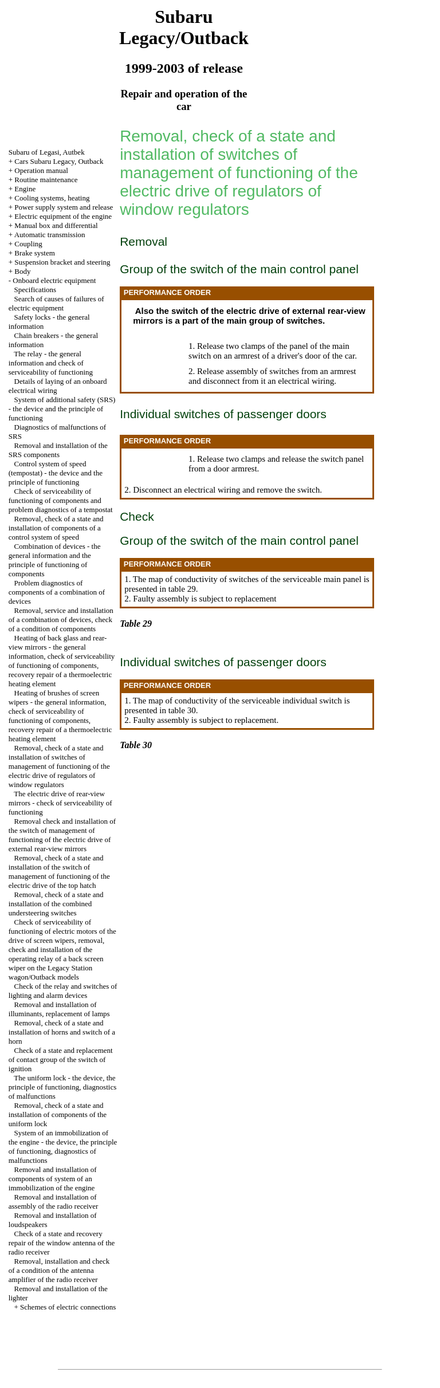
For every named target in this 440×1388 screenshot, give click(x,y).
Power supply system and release (63, 207)
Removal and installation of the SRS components (58, 450)
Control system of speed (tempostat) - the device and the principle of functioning (56, 472)
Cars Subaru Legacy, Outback (58, 161)
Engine (25, 188)
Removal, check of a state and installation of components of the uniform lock (58, 1114)
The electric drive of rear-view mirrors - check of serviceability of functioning (60, 802)
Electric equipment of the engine (63, 216)
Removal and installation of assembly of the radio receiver (54, 1201)
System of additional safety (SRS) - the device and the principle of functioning (62, 408)
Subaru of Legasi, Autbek (47, 152)
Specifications (35, 289)
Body (22, 271)
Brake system (34, 253)
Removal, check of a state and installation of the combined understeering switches (56, 903)
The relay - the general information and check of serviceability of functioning (51, 362)
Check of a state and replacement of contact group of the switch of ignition (61, 1059)
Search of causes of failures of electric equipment (56, 303)
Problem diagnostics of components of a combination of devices (57, 592)
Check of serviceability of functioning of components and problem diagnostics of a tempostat (61, 500)
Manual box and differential (55, 225)
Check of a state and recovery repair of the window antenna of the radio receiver (62, 1242)
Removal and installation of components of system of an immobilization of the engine (53, 1178)
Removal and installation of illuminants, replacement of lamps (59, 1009)
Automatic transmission (49, 234)
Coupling (28, 243)
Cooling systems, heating (51, 198)
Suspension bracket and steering (62, 262)
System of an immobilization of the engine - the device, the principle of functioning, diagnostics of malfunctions (63, 1147)
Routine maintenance (45, 179)
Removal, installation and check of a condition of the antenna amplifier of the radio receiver (59, 1270)
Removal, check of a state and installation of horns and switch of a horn (62, 1032)
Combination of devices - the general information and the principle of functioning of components (55, 560)
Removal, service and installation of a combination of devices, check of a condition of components (61, 619)
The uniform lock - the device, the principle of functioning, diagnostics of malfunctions (62, 1087)
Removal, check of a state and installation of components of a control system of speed (56, 527)
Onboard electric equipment (54, 280)
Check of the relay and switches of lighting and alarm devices (63, 991)
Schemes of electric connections (68, 1307)
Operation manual (41, 170)
